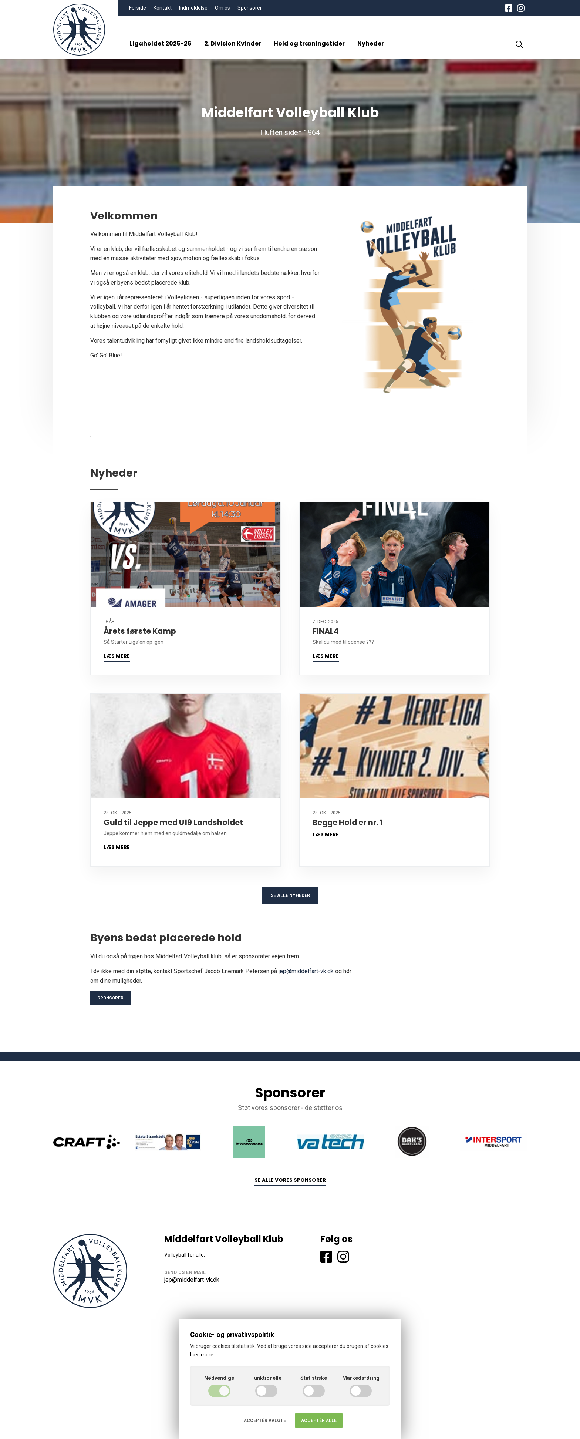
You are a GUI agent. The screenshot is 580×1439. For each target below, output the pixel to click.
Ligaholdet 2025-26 (160, 43)
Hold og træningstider (309, 43)
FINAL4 (326, 631)
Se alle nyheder (290, 897)
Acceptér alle (319, 1420)
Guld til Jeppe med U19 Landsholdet (173, 822)
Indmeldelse (193, 8)
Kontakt (163, 8)
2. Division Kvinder (232, 43)
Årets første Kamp (140, 631)
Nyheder (370, 43)
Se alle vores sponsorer (290, 1184)
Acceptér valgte (265, 1420)
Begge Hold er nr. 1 (348, 822)
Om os (222, 8)
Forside (137, 8)
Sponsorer (249, 8)
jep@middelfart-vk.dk (306, 973)
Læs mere (117, 656)
